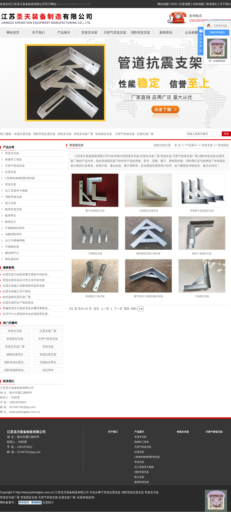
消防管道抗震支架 (44, 133)
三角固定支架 (95, 253)
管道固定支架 (103, 133)
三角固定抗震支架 (148, 210)
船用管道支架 (13, 209)
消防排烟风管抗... (15, 370)
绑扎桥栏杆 (12, 259)
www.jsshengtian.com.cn (72, 4)
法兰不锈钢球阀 (15, 240)
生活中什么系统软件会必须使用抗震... (26, 313)
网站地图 (163, 4)
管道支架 (10, 184)
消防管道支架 (140, 32)
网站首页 (12, 32)
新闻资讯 (165, 32)
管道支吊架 (89, 32)
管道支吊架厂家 (83, 133)
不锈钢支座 (12, 246)
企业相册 (191, 32)
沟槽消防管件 (13, 234)
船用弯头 (10, 215)
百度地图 (184, 4)
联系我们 (212, 4)
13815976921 (217, 32)
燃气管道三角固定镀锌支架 (148, 296)
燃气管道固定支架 (95, 210)
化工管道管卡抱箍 (16, 190)
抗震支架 (10, 171)
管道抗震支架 (22, 133)
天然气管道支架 (115, 32)
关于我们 (225, 4)
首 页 (177, 145)
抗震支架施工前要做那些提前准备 (24, 285)
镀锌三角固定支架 (202, 253)
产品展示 (63, 32)
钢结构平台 (12, 252)
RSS (174, 4)
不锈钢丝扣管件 (15, 228)
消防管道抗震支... (15, 362)
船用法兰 (10, 221)
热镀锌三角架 (13, 159)
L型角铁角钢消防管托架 (20, 178)
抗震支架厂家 (145, 133)
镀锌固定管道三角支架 (148, 253)
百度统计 (48, 502)
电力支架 (10, 203)
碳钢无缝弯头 (14, 354)
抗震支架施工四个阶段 (17, 291)
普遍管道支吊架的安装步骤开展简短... (26, 308)
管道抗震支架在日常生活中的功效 (24, 280)
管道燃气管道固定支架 (202, 210)
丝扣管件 (48, 370)
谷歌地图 (198, 4)
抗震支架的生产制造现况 (18, 302)
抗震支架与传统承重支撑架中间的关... (26, 274)
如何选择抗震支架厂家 (17, 297)
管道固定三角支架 (95, 296)
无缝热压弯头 (48, 362)
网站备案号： (8, 502)
